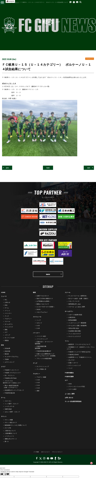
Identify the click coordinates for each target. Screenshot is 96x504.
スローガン (8, 403)
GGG (70, 386)
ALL (6, 302)
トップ (39, 322)
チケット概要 (9, 422)
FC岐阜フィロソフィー (12, 372)
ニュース (8, 2)
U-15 (38, 328)
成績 (38, 393)
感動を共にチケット (11, 441)
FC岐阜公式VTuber (11, 380)
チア (6, 334)
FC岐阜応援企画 (10, 395)
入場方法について (10, 433)
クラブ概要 (34, 454)
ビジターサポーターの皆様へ (45, 309)
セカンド (39, 325)
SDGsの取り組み (73, 330)
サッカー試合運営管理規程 (73, 404)
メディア (7, 337)
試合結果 (7, 351)
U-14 (38, 387)
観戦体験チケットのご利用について (16, 427)
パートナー (8, 315)
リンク (70, 370)
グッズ (7, 318)
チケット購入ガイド (11, 425)
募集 (6, 332)
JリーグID (8, 430)
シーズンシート (9, 438)
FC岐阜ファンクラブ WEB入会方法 (79, 354)
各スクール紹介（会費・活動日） (78, 301)
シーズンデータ (9, 409)
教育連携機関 (72, 322)
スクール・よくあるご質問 (76, 309)
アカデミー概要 (41, 379)
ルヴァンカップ (9, 364)
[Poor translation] (7, 476)
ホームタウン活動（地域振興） (78, 328)
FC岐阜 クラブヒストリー (13, 375)
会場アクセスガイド (43, 298)
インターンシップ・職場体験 (77, 325)
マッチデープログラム (11, 359)
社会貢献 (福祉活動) (74, 333)
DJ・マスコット (10, 378)
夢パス (7, 444)
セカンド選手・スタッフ (12, 414)
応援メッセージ (73, 365)
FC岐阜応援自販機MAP (44, 353)
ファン (67, 343)
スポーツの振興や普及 (75, 317)
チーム (7, 310)
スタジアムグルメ (42, 314)
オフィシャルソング (74, 368)
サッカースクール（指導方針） (78, 298)
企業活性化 (71, 320)
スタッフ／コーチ (73, 303)
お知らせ (7, 305)
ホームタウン (9, 326)
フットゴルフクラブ (74, 336)
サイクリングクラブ (74, 339)
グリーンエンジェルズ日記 (76, 389)
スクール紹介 (72, 391)
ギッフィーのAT (10, 340)
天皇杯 (7, 362)
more (54, 275)
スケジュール (37, 319)
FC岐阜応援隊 (69, 379)
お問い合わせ (69, 400)
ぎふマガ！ (71, 362)
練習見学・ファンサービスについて (79, 347)
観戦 (34, 295)
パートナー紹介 (41, 338)
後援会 (7, 343)
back (48, 168)
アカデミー (15, 2)
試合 (6, 307)
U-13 (38, 390)
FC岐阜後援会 (69, 375)
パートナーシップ (42, 341)
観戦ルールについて (43, 306)
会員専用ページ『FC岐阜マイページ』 (80, 359)
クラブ (3, 369)
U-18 (38, 330)
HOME (2, 2)
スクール (7, 324)
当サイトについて (45, 454)
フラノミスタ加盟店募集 (44, 361)
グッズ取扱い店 (41, 371)
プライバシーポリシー (58, 454)
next (88, 168)
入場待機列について (11, 436)
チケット (4, 419)
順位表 (7, 356)
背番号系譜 (8, 411)
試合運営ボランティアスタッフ (14, 392)
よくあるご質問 (70, 396)
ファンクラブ (9, 329)
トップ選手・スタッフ (11, 406)
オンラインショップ (43, 369)
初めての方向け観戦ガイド (45, 301)
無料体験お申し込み (74, 306)
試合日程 (7, 353)
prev (7, 168)
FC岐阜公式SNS (73, 357)
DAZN (38, 312)
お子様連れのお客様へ (43, 303)
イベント (7, 313)
